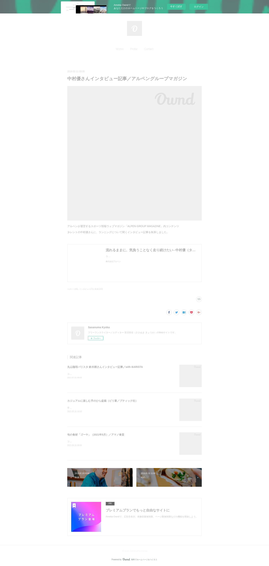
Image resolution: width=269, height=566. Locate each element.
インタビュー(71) (86, 289)
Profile (133, 48)
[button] (119, 49)
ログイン (199, 6)
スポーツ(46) (72, 289)
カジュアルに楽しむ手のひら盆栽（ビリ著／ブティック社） (102, 400)
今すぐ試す (176, 6)
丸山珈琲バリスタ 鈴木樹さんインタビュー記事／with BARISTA (105, 366)
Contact (148, 48)
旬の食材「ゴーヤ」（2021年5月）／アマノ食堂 (95, 434)
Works (119, 48)
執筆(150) (99, 289)
